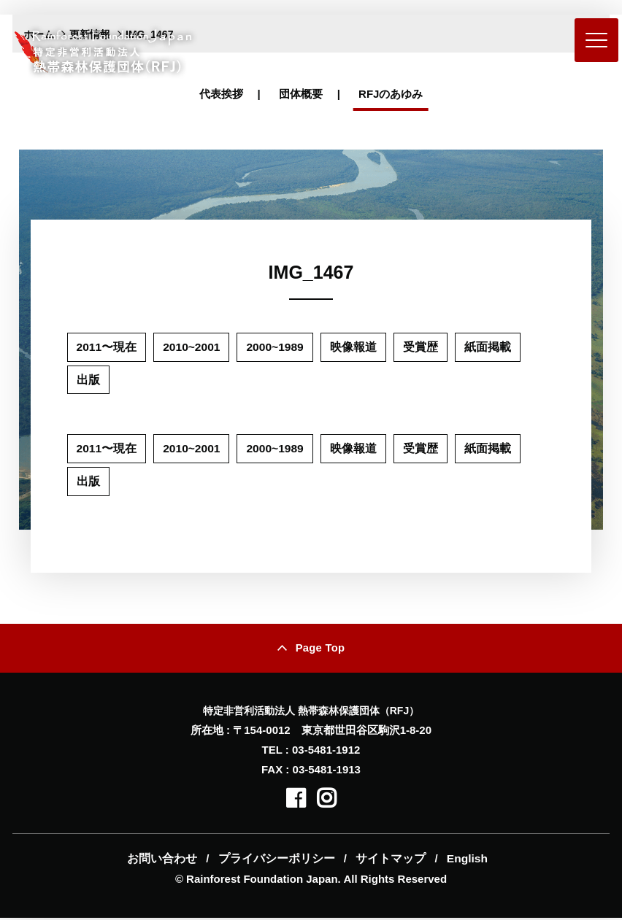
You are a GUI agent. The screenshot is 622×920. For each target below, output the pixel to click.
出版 (88, 380)
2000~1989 (278, 347)
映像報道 (357, 347)
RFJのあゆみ (390, 94)
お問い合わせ (166, 860)
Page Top (320, 649)
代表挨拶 (221, 94)
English (462, 860)
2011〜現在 (107, 347)
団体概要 (301, 94)
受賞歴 (424, 347)
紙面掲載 (491, 347)
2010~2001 (193, 347)
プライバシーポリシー (277, 860)
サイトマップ (388, 860)
